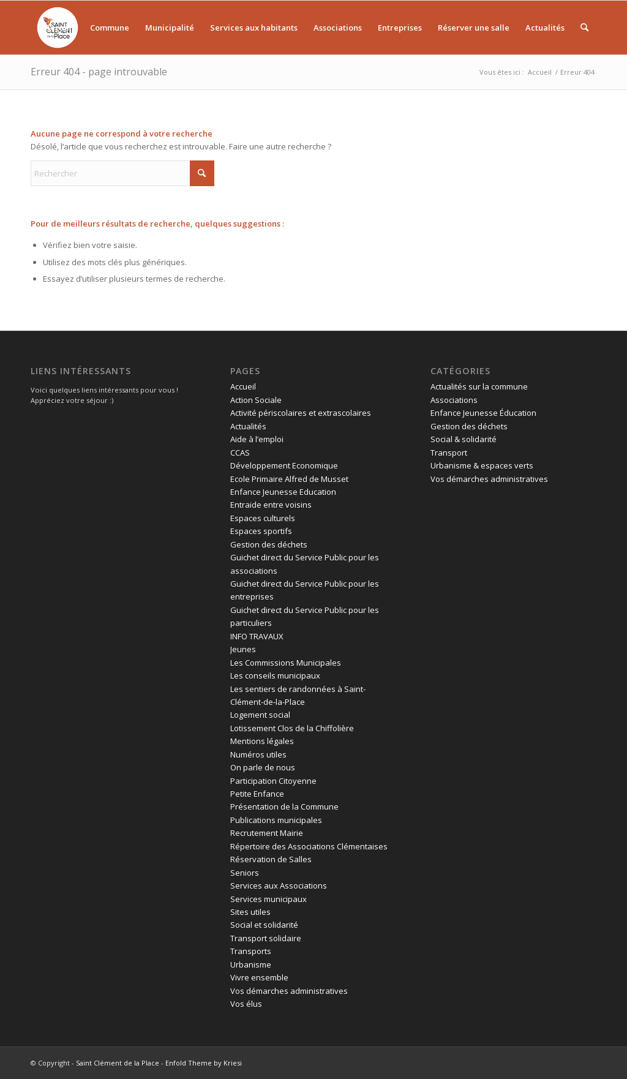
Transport (448, 452)
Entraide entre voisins (271, 504)
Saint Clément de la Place (117, 1062)
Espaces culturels (262, 518)
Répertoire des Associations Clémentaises (309, 846)
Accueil (243, 386)
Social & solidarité (463, 439)
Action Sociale (256, 399)
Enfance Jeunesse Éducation (483, 412)
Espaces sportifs (261, 530)
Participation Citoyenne (273, 780)
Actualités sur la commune (479, 386)
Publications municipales (276, 819)
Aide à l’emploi (256, 439)
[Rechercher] (584, 28)
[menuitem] (59, 28)
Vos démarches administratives (289, 990)
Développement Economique (284, 465)
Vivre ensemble (259, 977)
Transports (250, 951)
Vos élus (246, 1003)
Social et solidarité (264, 924)
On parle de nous (262, 767)
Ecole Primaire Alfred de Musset (289, 478)
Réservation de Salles (271, 859)
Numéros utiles (258, 754)
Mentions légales (262, 740)
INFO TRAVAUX (256, 636)
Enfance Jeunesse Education (283, 491)
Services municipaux (268, 898)
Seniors (244, 872)
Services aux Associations (278, 885)
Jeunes (243, 649)
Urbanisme (250, 964)
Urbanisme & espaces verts (481, 465)
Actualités (248, 426)
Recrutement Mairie (266, 832)
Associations (454, 399)
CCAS (240, 452)
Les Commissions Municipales (285, 662)
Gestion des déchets (268, 544)
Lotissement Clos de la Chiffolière (292, 728)
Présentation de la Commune (284, 806)
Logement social (260, 714)
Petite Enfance (257, 793)
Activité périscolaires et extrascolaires (300, 412)
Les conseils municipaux (275, 675)
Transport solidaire (265, 938)
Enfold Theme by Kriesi (203, 1062)
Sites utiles (250, 911)
